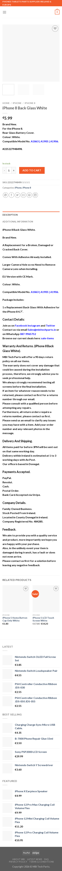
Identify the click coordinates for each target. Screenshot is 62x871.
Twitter (50, 325)
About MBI (18, 859)
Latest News (34, 859)
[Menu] (4, 12)
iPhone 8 (30, 103)
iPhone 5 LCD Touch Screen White (43, 619)
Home (6, 103)
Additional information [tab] (17, 221)
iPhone (17, 103)
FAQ (46, 859)
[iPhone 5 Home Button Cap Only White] (15, 598)
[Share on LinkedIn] (35, 195)
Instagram (34, 325)
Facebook (21, 325)
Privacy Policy (18, 862)
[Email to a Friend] (23, 195)
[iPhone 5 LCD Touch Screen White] (46, 598)
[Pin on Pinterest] (29, 195)
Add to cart (31, 170)
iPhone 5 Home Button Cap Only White (14, 619)
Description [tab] (10, 214)
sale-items (47, 338)
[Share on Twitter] (17, 195)
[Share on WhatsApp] (5, 195)
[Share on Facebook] (11, 195)
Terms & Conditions (41, 862)
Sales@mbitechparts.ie (42, 329)
